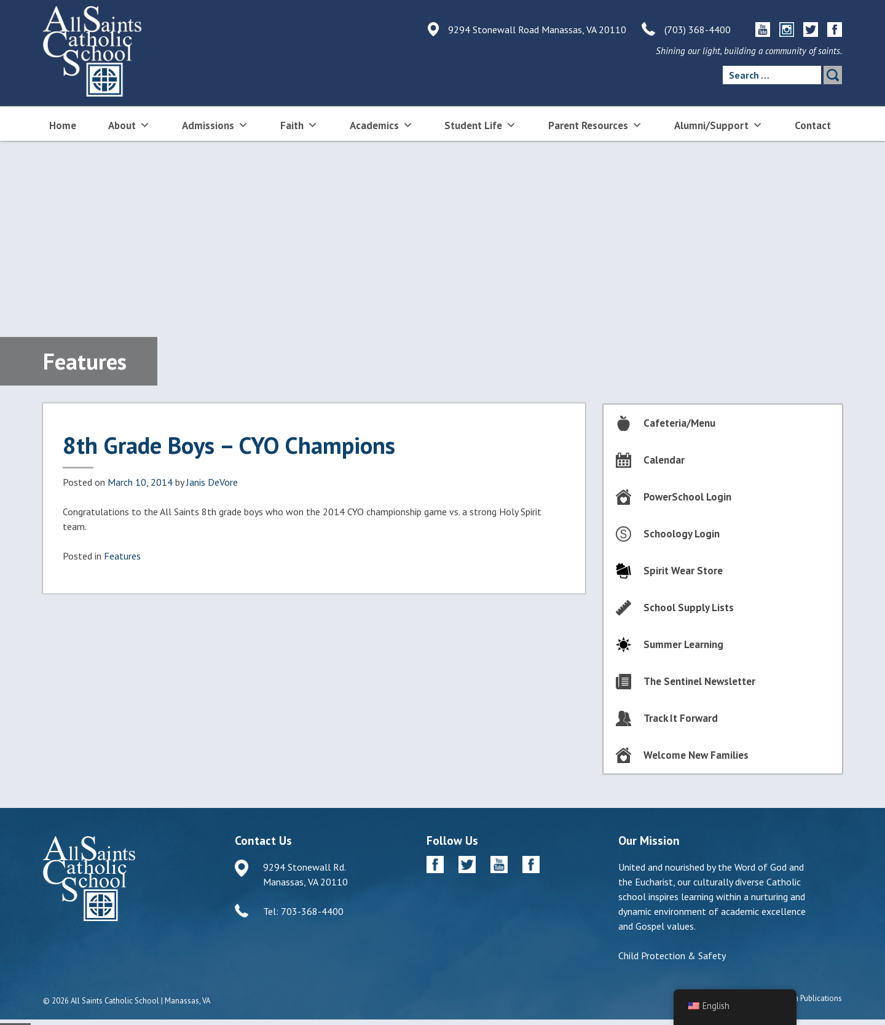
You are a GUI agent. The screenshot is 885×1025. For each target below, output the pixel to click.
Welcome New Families (696, 755)
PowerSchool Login (687, 497)
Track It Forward (680, 718)
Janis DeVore (212, 482)
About (129, 124)
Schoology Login (681, 533)
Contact (813, 125)
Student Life (480, 124)
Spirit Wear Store (683, 570)
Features (122, 556)
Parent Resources (595, 124)
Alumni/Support (718, 124)
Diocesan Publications (804, 998)
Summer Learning (683, 644)
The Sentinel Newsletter (699, 681)
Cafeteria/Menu (679, 423)
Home (62, 125)
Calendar (664, 460)
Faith (299, 124)
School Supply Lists (688, 607)
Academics (381, 124)
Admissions (215, 124)
